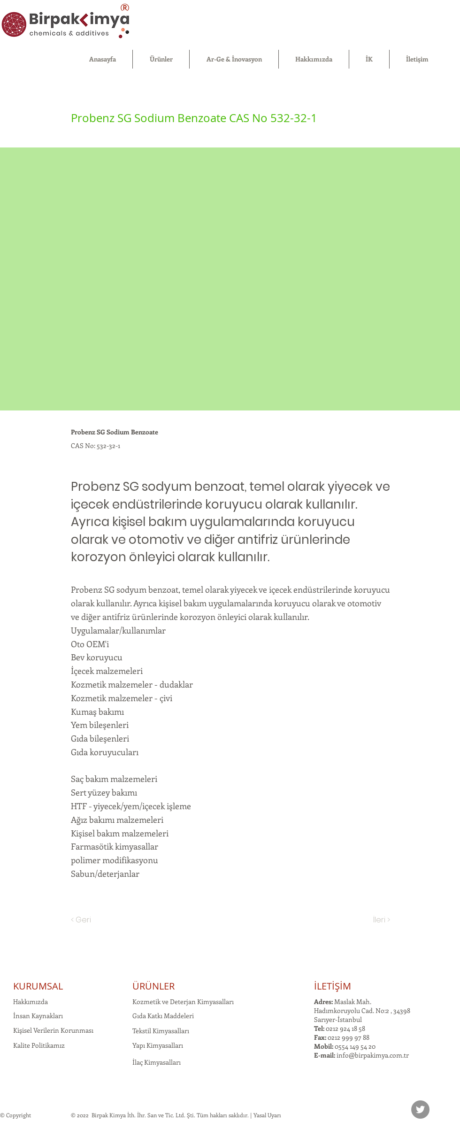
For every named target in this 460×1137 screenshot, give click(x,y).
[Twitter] (420, 1109)
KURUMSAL (38, 986)
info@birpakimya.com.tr (373, 1055)
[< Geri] (102, 920)
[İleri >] (366, 920)
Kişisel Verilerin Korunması (53, 1030)
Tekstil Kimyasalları (160, 1030)
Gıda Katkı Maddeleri (163, 1015)
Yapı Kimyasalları (157, 1045)
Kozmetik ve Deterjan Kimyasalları (183, 1001)
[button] (161, 59)
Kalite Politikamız (39, 1045)
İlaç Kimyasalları (156, 1062)
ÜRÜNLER (153, 986)
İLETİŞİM (332, 986)
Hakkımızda (30, 1001)
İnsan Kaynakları (38, 1015)
